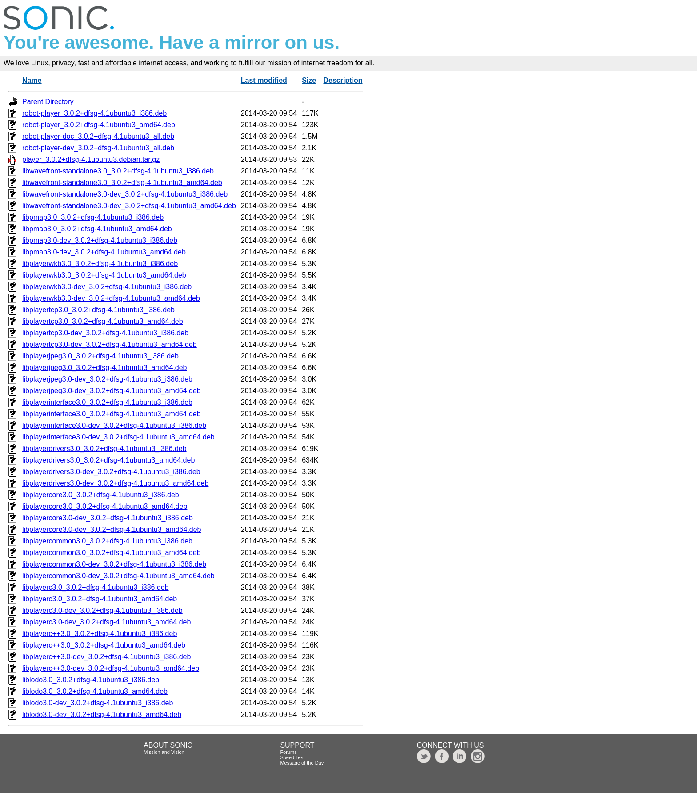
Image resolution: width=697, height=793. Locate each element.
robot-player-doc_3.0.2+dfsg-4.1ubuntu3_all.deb (98, 136)
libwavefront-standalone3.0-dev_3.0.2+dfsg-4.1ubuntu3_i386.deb (125, 194)
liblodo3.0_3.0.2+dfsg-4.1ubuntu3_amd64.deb (95, 691)
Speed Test (292, 757)
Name (32, 80)
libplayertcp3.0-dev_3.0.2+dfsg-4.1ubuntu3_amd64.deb (109, 344)
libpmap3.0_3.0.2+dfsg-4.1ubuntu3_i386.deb (93, 217)
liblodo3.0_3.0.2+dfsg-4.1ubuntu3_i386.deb (90, 680)
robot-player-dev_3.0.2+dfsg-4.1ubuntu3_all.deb (98, 148)
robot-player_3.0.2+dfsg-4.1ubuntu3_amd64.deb (98, 125)
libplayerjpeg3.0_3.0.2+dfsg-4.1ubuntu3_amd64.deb (104, 367)
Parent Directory (48, 101)
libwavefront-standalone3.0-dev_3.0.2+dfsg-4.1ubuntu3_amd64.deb (129, 205)
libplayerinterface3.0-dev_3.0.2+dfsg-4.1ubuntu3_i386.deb (114, 425)
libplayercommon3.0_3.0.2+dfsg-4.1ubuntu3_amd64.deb (111, 552)
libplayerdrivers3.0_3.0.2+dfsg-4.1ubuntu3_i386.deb (104, 448)
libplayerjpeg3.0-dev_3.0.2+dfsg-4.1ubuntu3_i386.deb (107, 379)
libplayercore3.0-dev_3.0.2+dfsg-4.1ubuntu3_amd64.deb (111, 529)
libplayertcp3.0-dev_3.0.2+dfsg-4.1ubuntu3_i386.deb (105, 333)
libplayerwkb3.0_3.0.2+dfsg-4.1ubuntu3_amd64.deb (104, 275)
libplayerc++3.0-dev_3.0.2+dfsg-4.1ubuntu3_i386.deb (106, 656)
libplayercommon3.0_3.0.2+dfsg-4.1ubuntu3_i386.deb (107, 541)
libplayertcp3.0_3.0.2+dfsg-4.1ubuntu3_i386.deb (98, 310)
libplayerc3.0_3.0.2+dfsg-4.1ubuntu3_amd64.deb (99, 599)
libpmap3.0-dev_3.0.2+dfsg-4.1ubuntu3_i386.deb (99, 240)
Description (343, 80)
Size (309, 80)
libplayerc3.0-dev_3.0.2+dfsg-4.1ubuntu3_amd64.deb (106, 622)
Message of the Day (302, 762)
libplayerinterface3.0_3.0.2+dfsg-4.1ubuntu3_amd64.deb (111, 414)
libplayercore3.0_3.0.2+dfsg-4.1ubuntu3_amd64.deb (104, 506)
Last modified (264, 80)
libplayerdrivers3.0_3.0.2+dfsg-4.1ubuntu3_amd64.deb (108, 460)
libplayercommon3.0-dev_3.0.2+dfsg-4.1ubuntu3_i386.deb (114, 564)
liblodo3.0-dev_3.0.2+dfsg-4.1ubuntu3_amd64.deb (101, 714)
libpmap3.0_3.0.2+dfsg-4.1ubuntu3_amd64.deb (97, 229)
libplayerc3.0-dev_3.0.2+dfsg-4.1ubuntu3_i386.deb (102, 610)
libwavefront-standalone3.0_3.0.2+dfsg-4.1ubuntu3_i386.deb (118, 171)
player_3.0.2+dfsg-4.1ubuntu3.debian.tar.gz (91, 159)
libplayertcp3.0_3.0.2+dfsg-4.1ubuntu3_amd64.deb (102, 321)
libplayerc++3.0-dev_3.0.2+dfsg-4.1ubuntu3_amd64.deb (110, 668)
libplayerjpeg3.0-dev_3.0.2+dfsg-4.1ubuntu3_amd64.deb (111, 390)
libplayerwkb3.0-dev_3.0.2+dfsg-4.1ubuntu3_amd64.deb (111, 298)
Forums (288, 752)
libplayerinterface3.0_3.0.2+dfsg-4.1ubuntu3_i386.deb (107, 402)
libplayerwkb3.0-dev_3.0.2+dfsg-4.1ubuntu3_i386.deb (107, 286)
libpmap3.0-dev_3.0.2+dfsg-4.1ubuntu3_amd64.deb (104, 252)
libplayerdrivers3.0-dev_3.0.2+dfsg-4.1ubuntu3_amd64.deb (115, 483)
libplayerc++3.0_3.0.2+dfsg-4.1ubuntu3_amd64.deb (103, 645)
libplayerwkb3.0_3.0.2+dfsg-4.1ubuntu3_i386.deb (100, 263)
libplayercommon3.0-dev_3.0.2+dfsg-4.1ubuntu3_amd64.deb (118, 576)
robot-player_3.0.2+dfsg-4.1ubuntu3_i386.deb (94, 113)
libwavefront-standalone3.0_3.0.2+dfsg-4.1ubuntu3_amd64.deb (122, 182)
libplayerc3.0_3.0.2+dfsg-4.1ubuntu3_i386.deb (95, 587)
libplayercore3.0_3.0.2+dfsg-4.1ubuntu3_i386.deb (100, 495)
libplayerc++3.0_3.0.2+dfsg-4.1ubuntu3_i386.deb (99, 633)
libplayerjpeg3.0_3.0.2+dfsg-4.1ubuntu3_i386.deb (100, 356)
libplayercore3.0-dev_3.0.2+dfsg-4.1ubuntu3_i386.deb (107, 518)
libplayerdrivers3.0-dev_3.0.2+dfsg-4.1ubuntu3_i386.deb (111, 471)
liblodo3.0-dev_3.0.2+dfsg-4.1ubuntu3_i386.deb (97, 703)
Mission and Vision (164, 752)
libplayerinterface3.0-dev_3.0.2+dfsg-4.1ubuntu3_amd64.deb (118, 437)
